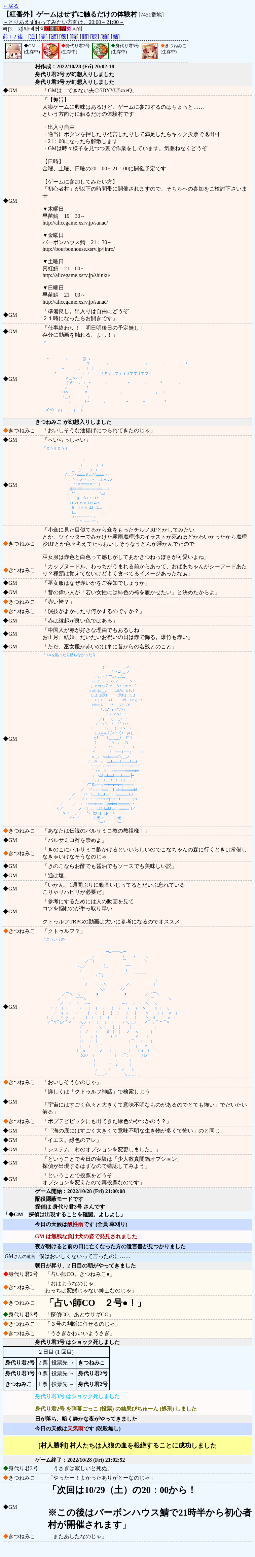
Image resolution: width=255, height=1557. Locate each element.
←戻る (11, 6)
